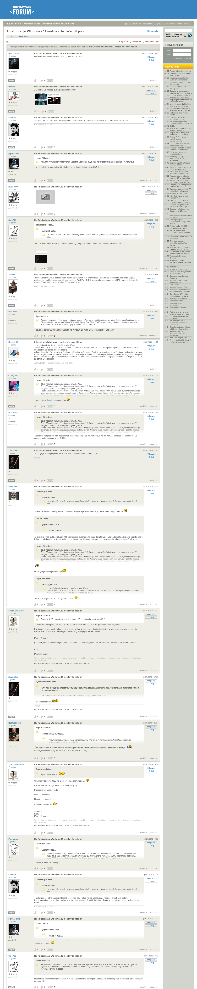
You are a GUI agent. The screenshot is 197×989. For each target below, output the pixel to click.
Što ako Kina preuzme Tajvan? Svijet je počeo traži (181, 122)
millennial (49, 400)
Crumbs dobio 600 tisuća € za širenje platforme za (180, 341)
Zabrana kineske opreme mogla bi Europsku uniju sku (181, 92)
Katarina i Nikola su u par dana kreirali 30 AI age (180, 210)
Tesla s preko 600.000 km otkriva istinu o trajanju (180, 227)
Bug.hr (9, 24)
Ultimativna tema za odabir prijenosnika (180, 74)
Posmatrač (13, 839)
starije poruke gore (152, 42)
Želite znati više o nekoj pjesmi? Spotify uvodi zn (179, 173)
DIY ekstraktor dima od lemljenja (179, 317)
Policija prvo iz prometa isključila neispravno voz (179, 313)
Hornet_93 (13, 342)
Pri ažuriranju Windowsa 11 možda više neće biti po (113, 47)
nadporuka (153, 180)
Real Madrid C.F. (176, 285)
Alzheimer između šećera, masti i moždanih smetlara (180, 291)
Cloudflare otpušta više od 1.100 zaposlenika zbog (180, 328)
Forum (18, 24)
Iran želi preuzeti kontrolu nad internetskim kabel (180, 79)
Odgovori (151, 57)
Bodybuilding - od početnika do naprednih (181, 83)
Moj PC (11, 80)
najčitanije (159, 24)
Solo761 (12, 220)
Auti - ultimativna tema (178, 298)
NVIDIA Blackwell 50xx (179, 287)
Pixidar (11, 87)
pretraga (187, 24)
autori (179, 24)
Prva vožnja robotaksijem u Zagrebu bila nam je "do (180, 248)
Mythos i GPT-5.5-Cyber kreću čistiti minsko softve (180, 181)
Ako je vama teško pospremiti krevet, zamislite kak (180, 262)
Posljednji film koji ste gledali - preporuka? (178, 118)
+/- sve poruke (122, 42)
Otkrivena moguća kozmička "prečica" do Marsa (178, 243)
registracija (137, 24)
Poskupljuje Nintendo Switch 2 (178, 257)
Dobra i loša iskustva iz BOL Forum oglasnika (181, 144)
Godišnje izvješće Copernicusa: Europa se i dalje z (180, 222)
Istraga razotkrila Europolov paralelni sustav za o (180, 129)
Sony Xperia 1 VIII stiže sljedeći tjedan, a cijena (179, 295)
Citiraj (151, 60)
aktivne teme (148, 24)
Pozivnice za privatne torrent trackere (178, 153)
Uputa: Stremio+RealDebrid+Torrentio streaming (181, 215)
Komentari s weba (32, 24)
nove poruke (170, 24)
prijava (127, 24)
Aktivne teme (172, 66)
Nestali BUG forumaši (178, 269)
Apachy (12, 275)
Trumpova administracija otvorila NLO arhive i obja (180, 177)
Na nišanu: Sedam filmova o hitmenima (181, 238)
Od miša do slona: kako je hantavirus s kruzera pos (180, 96)
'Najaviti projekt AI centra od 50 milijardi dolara (181, 101)
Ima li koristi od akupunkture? (175, 304)
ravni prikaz (136, 42)
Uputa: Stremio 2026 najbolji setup (178, 88)
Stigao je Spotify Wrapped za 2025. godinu (180, 164)
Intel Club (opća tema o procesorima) (179, 197)
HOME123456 (14, 723)
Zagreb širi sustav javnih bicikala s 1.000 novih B (179, 134)
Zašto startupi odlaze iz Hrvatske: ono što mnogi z (180, 201)
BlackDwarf (14, 53)
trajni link (153, 80)
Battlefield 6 (174, 267)
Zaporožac (13, 450)
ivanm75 (12, 117)
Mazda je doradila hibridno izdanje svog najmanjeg (180, 105)
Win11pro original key (178, 338)
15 (38, 111)
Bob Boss (13, 312)
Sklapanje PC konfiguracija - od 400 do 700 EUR (180, 186)
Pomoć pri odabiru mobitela (180, 71)
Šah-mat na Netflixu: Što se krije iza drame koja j (180, 168)
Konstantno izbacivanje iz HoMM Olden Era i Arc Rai (180, 109)
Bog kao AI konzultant (178, 193)
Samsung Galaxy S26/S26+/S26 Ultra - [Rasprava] (178, 333)
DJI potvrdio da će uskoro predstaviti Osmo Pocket (180, 253)
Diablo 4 (173, 126)
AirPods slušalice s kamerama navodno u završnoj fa (178, 323)
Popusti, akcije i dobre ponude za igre (178, 281)
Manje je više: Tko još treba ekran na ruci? (180, 273)
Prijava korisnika (174, 45)
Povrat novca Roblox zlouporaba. (178, 309)
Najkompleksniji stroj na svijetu (179, 114)
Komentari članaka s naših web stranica (61, 24)
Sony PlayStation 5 (177, 301)
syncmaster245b (16, 611)
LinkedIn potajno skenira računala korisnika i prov (179, 206)
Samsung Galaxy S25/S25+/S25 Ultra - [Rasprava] (178, 158)
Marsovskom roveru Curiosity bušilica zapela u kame (180, 232)
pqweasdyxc (14, 153)
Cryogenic (13, 375)
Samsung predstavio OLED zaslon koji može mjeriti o (180, 190)
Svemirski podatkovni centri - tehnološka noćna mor (180, 149)
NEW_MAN (13, 187)
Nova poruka (152, 31)
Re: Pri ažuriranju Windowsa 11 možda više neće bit (58, 117)
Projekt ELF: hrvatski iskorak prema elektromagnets (178, 139)
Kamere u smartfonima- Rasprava (179, 277)
